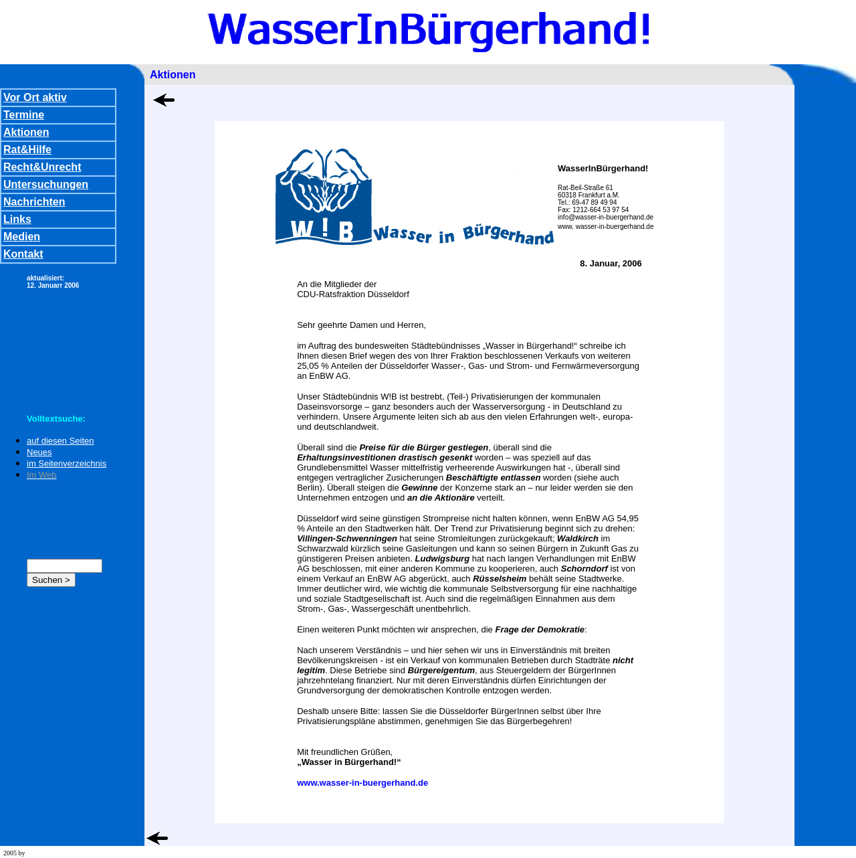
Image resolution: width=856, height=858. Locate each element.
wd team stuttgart (50, 853)
